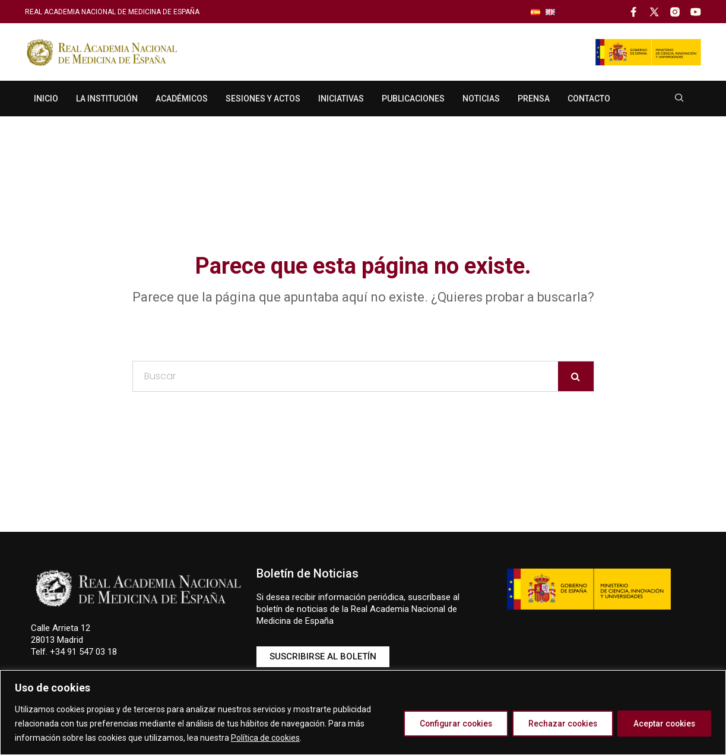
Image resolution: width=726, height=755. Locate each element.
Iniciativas (341, 98)
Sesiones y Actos (263, 98)
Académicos (182, 98)
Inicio (46, 98)
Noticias (481, 98)
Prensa (534, 98)
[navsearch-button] (680, 98)
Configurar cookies (443, 723)
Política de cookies (265, 738)
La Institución (107, 98)
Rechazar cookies (556, 723)
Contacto (589, 98)
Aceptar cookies (662, 723)
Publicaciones (413, 98)
